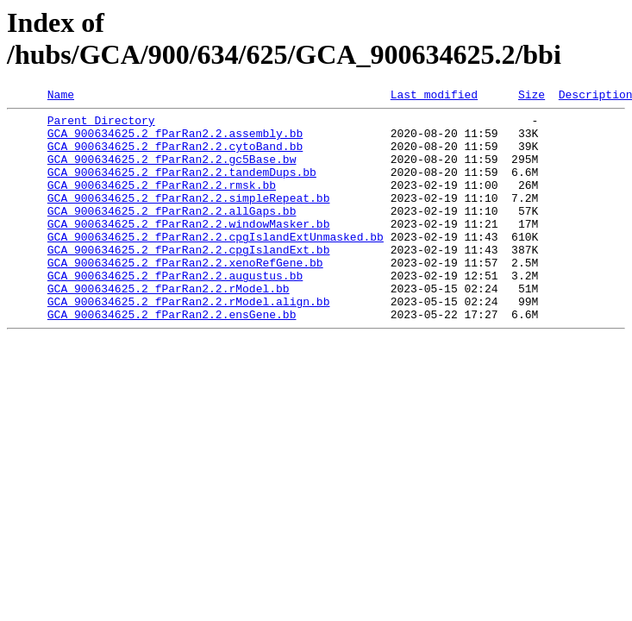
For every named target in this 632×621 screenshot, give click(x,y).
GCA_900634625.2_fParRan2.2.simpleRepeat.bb (188, 218)
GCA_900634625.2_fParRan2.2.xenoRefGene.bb (185, 296)
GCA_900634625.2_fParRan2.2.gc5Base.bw (172, 171)
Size (531, 96)
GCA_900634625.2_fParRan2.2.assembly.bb (175, 140)
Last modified (434, 96)
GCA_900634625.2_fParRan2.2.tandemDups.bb (181, 187)
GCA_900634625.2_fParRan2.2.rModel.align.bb (188, 342)
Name (60, 96)
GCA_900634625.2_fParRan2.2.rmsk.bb (161, 202)
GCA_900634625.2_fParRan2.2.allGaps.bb (172, 234)
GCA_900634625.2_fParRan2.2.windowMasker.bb (188, 249)
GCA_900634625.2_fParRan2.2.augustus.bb (175, 311)
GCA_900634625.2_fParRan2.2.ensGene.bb (172, 358)
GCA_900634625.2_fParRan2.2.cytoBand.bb (175, 156)
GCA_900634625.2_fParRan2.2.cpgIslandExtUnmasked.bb (215, 265)
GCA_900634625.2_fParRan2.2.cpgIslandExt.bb (188, 280)
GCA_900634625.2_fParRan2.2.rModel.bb (168, 327)
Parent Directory (101, 125)
